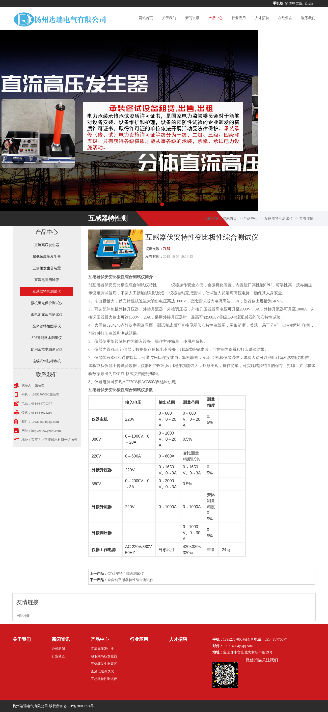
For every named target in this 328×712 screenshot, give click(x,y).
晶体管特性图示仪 (47, 326)
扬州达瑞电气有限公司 (30, 706)
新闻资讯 (192, 18)
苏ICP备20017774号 (79, 706)
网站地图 (23, 616)
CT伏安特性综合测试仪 (125, 574)
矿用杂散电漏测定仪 (47, 349)
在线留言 (285, 18)
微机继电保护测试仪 (47, 303)
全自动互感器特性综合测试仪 (130, 580)
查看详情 (306, 218)
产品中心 (215, 18)
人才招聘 (262, 18)
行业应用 (239, 18)
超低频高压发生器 (47, 257)
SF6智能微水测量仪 (47, 338)
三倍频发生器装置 (47, 268)
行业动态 (58, 656)
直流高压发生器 (46, 245)
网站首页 (146, 18)
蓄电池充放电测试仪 (47, 315)
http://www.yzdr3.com (46, 431)
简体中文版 (294, 3)
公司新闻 (58, 648)
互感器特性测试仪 (278, 218)
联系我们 (308, 18)
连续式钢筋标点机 (47, 361)
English (310, 3)
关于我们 (169, 18)
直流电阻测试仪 (46, 280)
